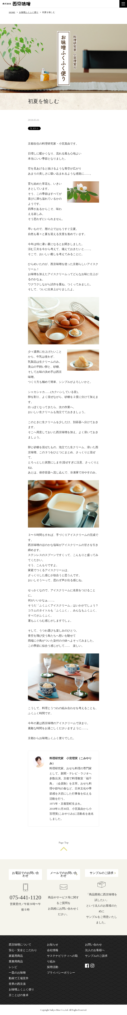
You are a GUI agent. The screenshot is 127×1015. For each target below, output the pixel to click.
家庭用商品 (16, 955)
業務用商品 (16, 961)
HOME (12, 12)
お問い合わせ (93, 944)
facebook (87, 966)
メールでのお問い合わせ (63, 874)
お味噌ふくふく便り (28, 12)
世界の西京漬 (17, 983)
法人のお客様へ (95, 950)
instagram (92, 966)
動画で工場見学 (18, 978)
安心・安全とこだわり (23, 950)
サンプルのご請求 (101, 873)
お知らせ (52, 944)
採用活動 (52, 967)
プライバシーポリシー (61, 972)
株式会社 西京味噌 (16, 4)
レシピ (13, 967)
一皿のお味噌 (17, 972)
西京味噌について (20, 944)
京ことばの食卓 (18, 995)
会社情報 (52, 950)
